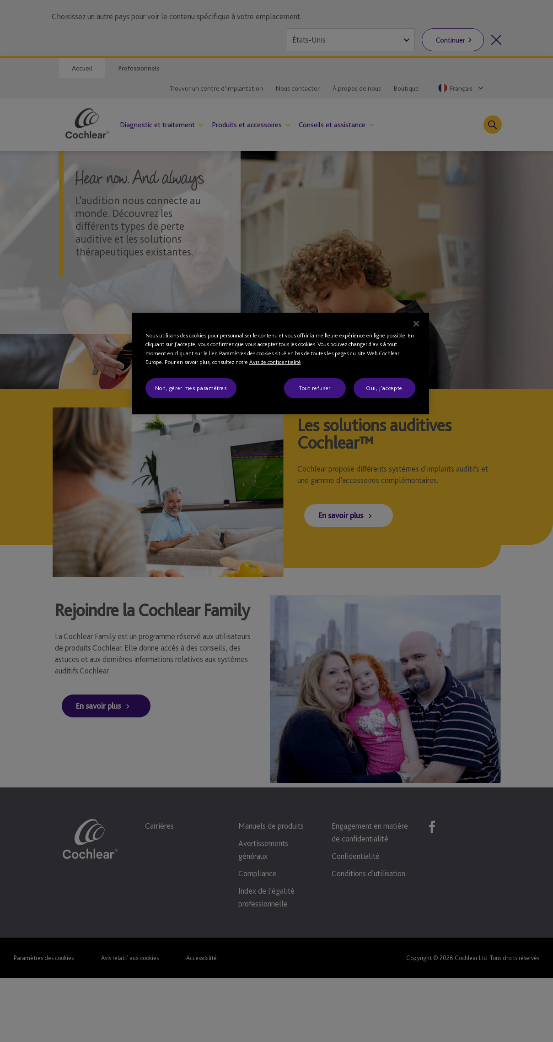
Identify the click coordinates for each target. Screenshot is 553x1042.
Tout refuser (315, 388)
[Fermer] (416, 324)
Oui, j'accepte (384, 388)
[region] (280, 363)
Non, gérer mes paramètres (191, 388)
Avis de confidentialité (275, 361)
